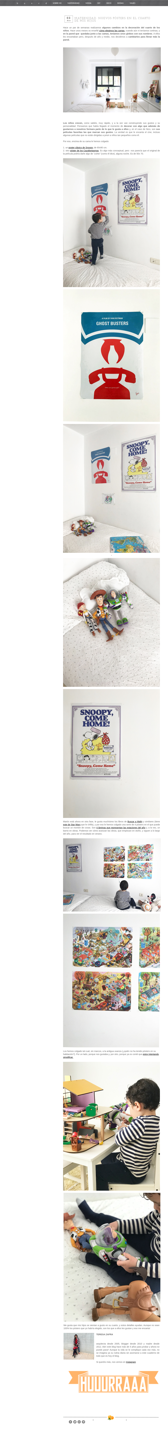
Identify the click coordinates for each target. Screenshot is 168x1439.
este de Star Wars (71, 824)
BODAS (120, 3)
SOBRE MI (57, 3)
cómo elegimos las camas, (112, 30)
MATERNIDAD (73, 3)
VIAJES (132, 3)
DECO (108, 3)
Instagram (131, 1362)
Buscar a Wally (135, 821)
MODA (88, 3)
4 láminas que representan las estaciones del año (120, 827)
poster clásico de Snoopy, (81, 147)
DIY (98, 3)
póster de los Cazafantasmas (84, 150)
